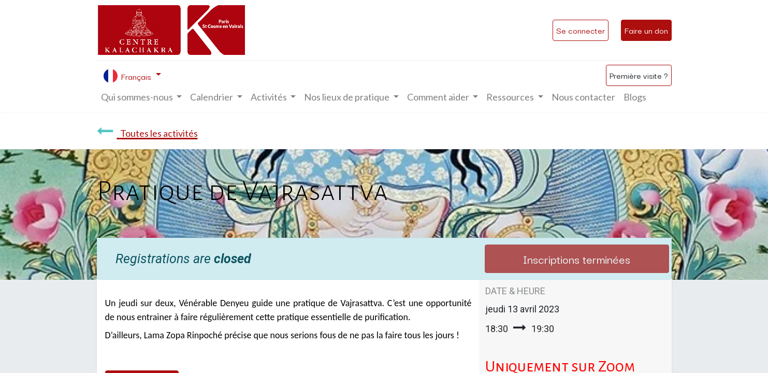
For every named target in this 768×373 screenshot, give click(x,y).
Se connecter (580, 30)
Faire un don (646, 30)
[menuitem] (583, 97)
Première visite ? (639, 75)
